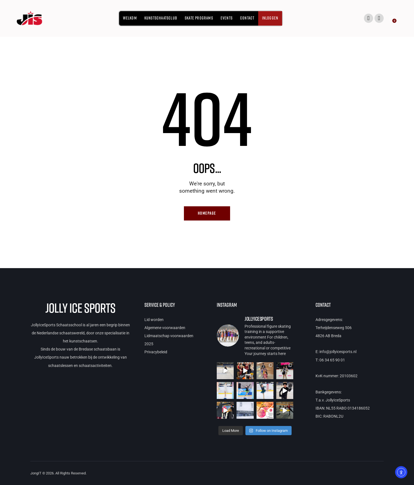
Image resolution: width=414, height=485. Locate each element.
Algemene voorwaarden (164, 327)
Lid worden (154, 319)
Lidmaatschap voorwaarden (168, 336)
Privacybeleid (155, 352)
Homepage (207, 213)
